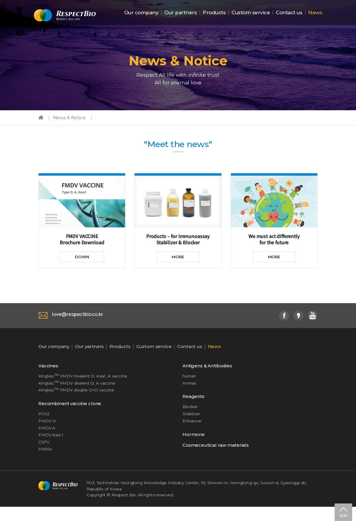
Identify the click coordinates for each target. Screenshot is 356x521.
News (315, 13)
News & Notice (70, 121)
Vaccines (49, 373)
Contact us (289, 13)
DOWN (81, 262)
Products (214, 13)
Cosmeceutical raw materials (217, 457)
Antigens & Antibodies (209, 373)
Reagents (194, 405)
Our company (141, 13)
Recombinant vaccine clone (72, 413)
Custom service (250, 13)
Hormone (194, 445)
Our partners (180, 13)
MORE (178, 262)
